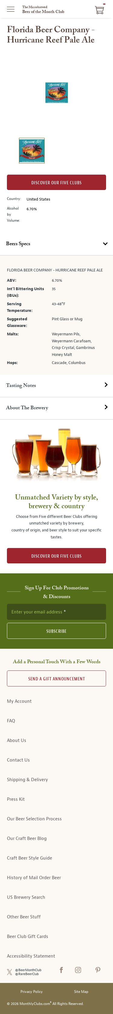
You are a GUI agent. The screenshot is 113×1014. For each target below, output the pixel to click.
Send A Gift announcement (56, 679)
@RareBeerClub (27, 974)
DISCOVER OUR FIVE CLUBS (56, 556)
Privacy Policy (31, 992)
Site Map (81, 992)
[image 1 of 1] (31, 151)
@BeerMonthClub (28, 970)
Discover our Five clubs (56, 183)
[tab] (56, 244)
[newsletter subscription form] (56, 611)
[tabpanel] (56, 315)
